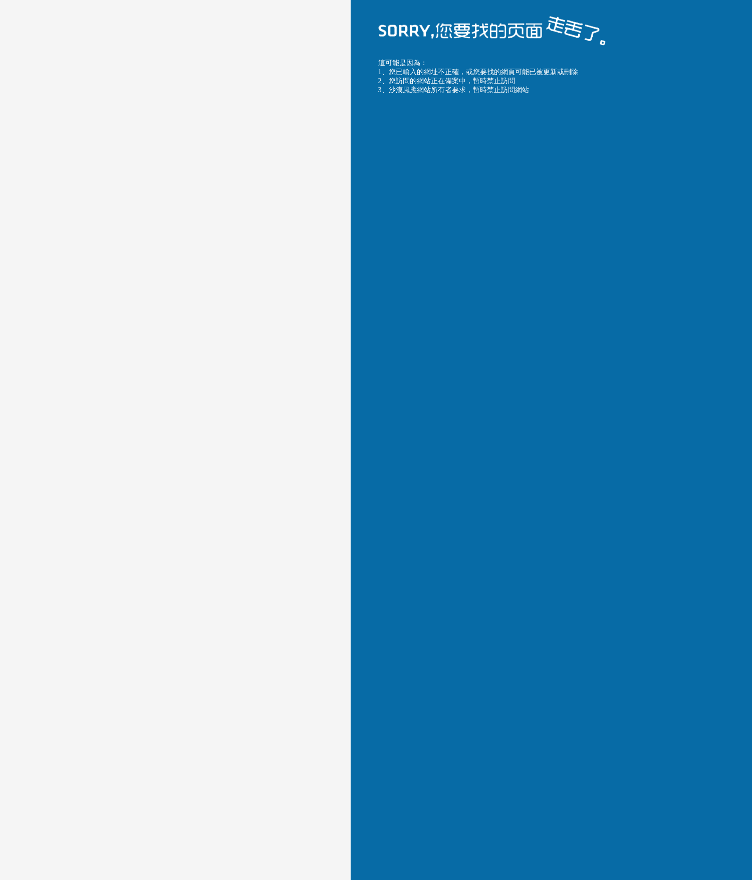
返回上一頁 (406, 540)
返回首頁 (476, 540)
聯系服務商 (546, 540)
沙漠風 (529, 401)
